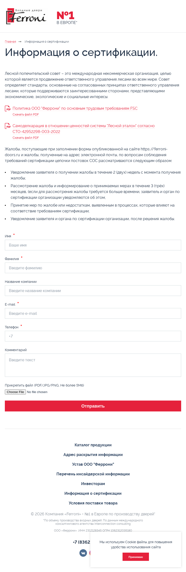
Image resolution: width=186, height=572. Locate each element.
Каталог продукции (93, 445)
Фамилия (14, 258)
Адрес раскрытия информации (93, 454)
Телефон (13, 327)
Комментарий (16, 350)
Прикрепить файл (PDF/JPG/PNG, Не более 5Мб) (44, 385)
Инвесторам (93, 483)
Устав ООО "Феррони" (93, 464)
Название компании (21, 282)
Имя (10, 236)
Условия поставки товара (93, 503)
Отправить (93, 406)
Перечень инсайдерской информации (93, 474)
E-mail (12, 304)
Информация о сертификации (93, 493)
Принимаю (136, 557)
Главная (10, 41)
